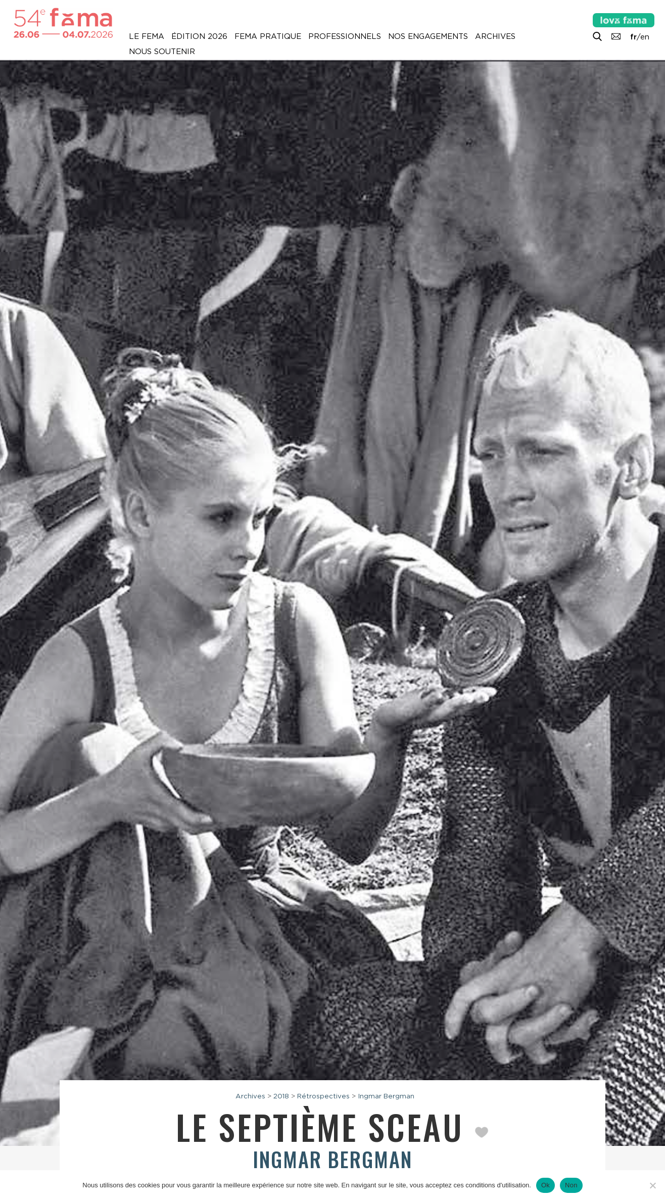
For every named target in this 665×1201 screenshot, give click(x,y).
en (644, 36)
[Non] (652, 1185)
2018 (281, 1096)
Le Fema (146, 36)
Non (571, 1185)
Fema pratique (267, 36)
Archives (495, 36)
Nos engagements (428, 36)
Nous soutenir (162, 51)
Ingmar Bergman (386, 1096)
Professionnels (344, 36)
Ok (545, 1185)
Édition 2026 (199, 36)
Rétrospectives (323, 1096)
